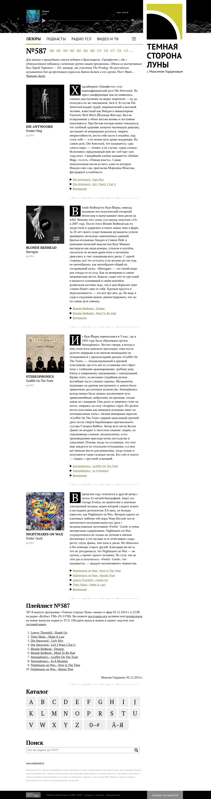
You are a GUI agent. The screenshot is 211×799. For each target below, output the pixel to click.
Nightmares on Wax (44, 534)
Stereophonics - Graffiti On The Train (95, 466)
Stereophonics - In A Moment (91, 471)
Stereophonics (40, 376)
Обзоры (33, 38)
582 (79, 50)
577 (112, 50)
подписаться (134, 616)
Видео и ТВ (107, 38)
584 (65, 50)
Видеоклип (80, 189)
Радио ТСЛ (81, 38)
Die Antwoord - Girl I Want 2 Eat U (94, 184)
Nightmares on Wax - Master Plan (94, 575)
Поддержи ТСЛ (170, 795)
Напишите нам (113, 795)
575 (126, 50)
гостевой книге (36, 624)
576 (119, 50)
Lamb (44, 14)
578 (106, 50)
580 (92, 50)
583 (72, 50)
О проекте (157, 795)
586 (52, 50)
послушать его (97, 616)
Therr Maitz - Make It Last (89, 584)
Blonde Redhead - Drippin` (89, 308)
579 (99, 50)
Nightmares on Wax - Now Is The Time (97, 570)
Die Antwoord (39, 126)
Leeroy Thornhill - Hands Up (90, 580)
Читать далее (35, 76)
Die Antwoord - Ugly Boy (88, 179)
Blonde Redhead (41, 247)
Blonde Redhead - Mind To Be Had (94, 313)
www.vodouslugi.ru (35, 763)
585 (58, 50)
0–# (95, 725)
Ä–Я (117, 725)
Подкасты (56, 38)
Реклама (99, 795)
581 (85, 50)
